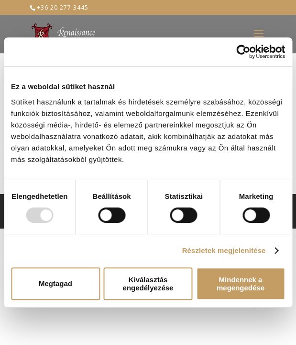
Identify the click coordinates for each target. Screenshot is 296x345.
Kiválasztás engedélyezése (148, 284)
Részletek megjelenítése (224, 250)
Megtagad (55, 283)
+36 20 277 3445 (62, 7)
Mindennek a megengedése (240, 284)
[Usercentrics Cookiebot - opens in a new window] (243, 52)
